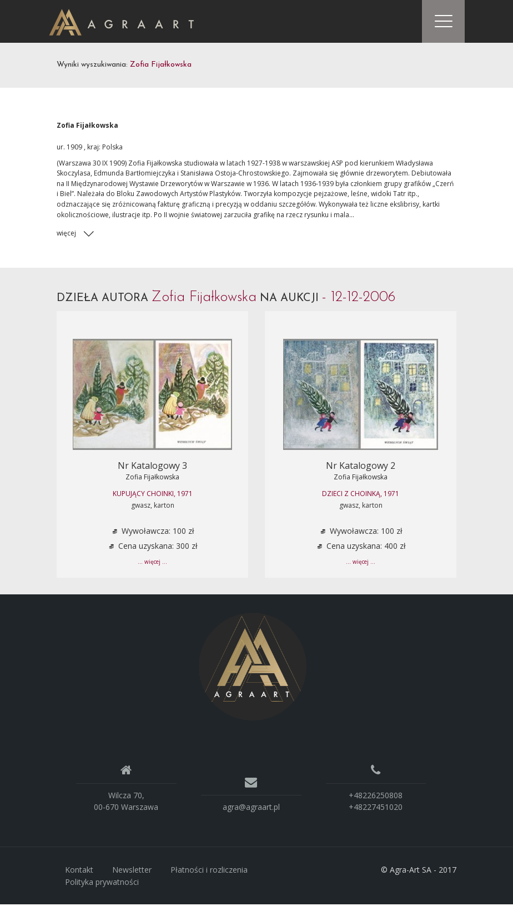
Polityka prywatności (102, 883)
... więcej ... (152, 564)
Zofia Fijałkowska (152, 478)
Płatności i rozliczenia (209, 871)
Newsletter (132, 871)
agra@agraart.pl (251, 808)
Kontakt (79, 871)
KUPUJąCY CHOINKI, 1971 (153, 495)
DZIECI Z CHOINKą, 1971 (360, 495)
